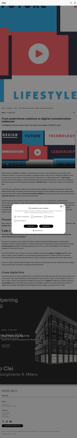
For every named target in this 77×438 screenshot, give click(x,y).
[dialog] (38, 219)
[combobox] (61, 206)
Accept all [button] (31, 226)
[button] (38, 231)
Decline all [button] (46, 226)
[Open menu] (75, 3)
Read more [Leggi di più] (50, 212)
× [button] (63, 206)
